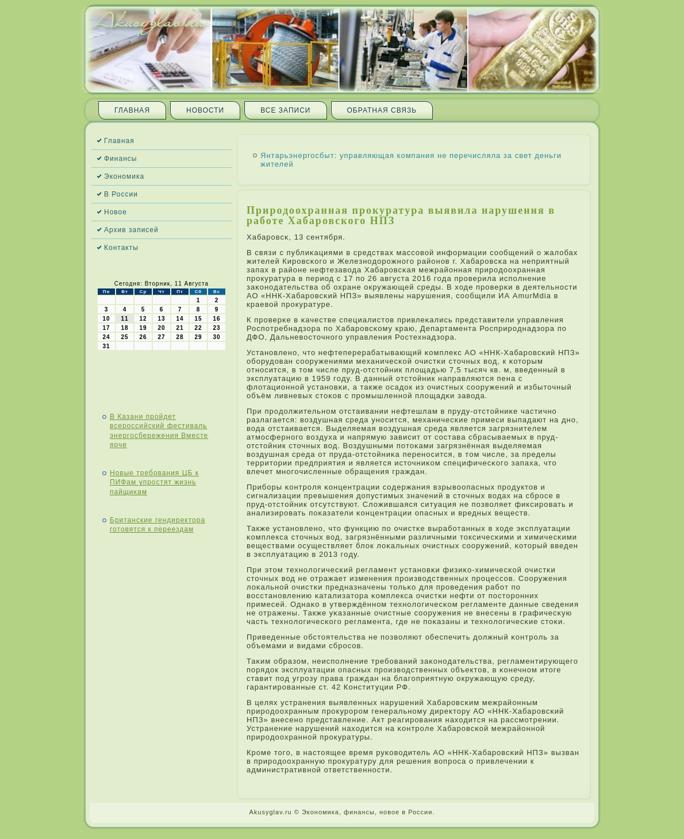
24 (106, 337)
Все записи (285, 110)
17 (106, 328)
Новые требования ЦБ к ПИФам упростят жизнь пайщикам (154, 482)
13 (161, 318)
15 (198, 318)
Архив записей (131, 230)
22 (198, 328)
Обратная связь (382, 110)
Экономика (124, 176)
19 (143, 328)
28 (179, 337)
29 (198, 337)
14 (179, 318)
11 (124, 318)
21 (179, 328)
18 (124, 328)
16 (216, 318)
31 (106, 346)
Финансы (120, 159)
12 (143, 318)
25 (124, 337)
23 (216, 328)
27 (161, 337)
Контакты (121, 248)
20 (161, 328)
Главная (132, 110)
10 (106, 318)
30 (216, 337)
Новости (205, 110)
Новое (115, 212)
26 (143, 337)
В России (121, 194)
